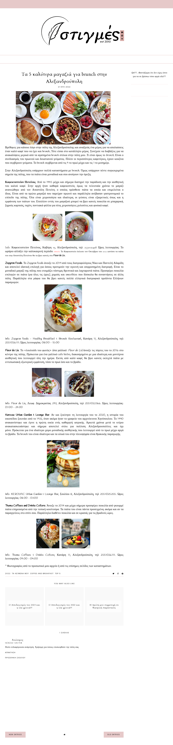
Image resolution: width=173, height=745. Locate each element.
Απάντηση (10, 652)
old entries (113, 734)
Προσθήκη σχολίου (15, 658)
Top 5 (58, 573)
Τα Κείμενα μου (20, 573)
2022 (8, 573)
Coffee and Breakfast (42, 573)
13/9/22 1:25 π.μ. (14, 643)
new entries (15, 734)
